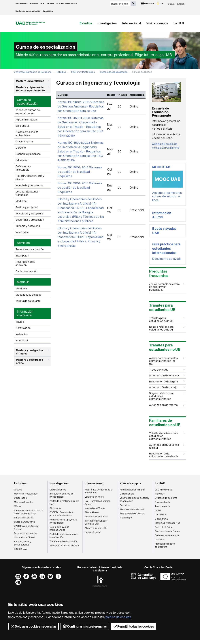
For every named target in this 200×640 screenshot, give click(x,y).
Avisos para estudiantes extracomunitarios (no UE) (166, 360)
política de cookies (118, 617)
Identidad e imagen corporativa (165, 545)
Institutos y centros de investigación (61, 495)
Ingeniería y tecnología (29, 185)
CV (160, 3)
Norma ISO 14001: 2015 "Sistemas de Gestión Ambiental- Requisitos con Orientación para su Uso (81, 106)
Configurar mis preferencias (85, 626)
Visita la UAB (20, 549)
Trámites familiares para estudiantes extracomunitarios (166, 436)
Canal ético (161, 514)
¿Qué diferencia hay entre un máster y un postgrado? (166, 286)
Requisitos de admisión (30, 249)
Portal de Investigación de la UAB (64, 502)
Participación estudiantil (132, 489)
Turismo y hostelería (28, 226)
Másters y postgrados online (32, 361)
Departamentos (58, 489)
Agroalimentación (26, 119)
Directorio (148, 3)
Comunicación (24, 141)
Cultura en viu (127, 493)
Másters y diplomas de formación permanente (32, 88)
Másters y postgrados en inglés (32, 351)
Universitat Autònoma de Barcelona (32, 72)
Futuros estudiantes (66, 3)
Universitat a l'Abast (24, 537)
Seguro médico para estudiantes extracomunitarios (166, 396)
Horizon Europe (93, 532)
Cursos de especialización (114, 72)
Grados (18, 489)
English (181, 3)
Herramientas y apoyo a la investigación (63, 521)
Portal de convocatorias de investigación (64, 536)
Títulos (20, 321)
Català (171, 3)
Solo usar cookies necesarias (33, 626)
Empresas (48, 11)
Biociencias (23, 125)
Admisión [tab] (23, 243)
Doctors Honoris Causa (167, 531)
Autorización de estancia (166, 375)
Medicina (21, 201)
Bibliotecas (55, 508)
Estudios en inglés (94, 496)
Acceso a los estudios (96, 516)
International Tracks (95, 508)
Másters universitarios (32, 81)
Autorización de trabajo (166, 387)
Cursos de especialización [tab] (27, 101)
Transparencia (162, 506)
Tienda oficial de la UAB (132, 509)
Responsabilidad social (132, 513)
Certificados (23, 328)
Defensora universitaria (167, 535)
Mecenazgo (126, 517)
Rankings (160, 493)
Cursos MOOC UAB (24, 521)
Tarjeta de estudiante (28, 301)
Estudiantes (22, 3)
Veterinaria (22, 232)
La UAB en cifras (163, 489)
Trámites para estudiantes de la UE (166, 319)
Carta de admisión (26, 271)
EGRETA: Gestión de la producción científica (61, 514)
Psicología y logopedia (29, 213)
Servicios (125, 505)
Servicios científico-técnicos (65, 545)
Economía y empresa (28, 154)
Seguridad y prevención (30, 219)
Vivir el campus (157, 23)
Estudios (86, 23)
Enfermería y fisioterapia (23, 168)
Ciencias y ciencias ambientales (27, 133)
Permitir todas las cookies (133, 626)
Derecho (21, 147)
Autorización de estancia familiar (166, 446)
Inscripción (22, 255)
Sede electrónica (164, 527)
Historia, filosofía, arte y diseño (30, 177)
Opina (158, 510)
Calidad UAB (161, 518)
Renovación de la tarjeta (166, 381)
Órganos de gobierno (166, 497)
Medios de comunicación (28, 11)
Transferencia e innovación (64, 541)
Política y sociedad (27, 207)
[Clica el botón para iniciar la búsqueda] (133, 3)
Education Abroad (23, 517)
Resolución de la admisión (25, 263)
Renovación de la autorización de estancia (166, 455)
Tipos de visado (166, 369)
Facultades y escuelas (25, 533)
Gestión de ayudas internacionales (59, 528)
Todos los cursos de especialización (28, 111)
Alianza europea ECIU (96, 528)
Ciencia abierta (163, 502)
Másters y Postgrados (83, 72)
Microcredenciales (23, 502)
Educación (22, 160)
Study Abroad (92, 512)
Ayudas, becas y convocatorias (22, 543)
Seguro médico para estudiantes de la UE (166, 328)
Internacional (131, 23)
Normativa (22, 340)
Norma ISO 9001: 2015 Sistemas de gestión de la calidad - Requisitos (80, 171)
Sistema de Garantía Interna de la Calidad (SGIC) (29, 512)
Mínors (17, 506)
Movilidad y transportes (167, 523)
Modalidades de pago (29, 294)
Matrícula (21, 288)
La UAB (178, 23)
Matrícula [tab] (23, 282)
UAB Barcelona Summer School (26, 527)
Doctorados (20, 497)
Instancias (22, 334)
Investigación (107, 23)
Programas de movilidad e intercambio (98, 491)
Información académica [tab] (25, 313)
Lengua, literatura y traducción (27, 193)
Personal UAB (37, 3)
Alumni (50, 3)
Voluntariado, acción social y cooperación (134, 499)
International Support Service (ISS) (96, 522)
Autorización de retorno (166, 405)
